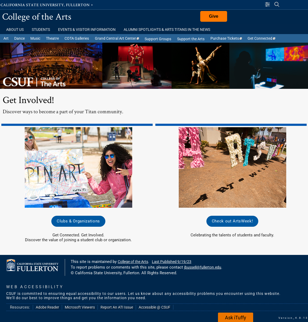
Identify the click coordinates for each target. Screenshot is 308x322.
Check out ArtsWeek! (232, 221)
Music (35, 38)
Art (6, 38)
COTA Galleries (77, 38)
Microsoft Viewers (80, 307)
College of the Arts (36, 16)
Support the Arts (191, 39)
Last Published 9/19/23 (171, 261)
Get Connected (261, 38)
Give (214, 16)
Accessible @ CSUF (154, 307)
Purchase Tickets (226, 38)
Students (41, 29)
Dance (19, 38)
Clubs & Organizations (78, 221)
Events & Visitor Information (87, 29)
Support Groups (158, 39)
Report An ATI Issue (117, 307)
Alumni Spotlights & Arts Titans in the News (167, 29)
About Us (15, 29)
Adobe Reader (47, 307)
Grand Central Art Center (117, 38)
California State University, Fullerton (47, 4)
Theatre (52, 38)
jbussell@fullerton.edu (202, 267)
